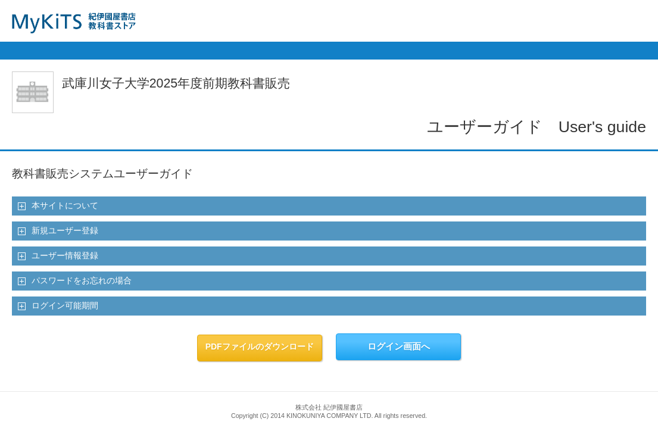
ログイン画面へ (398, 346)
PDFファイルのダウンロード (259, 346)
